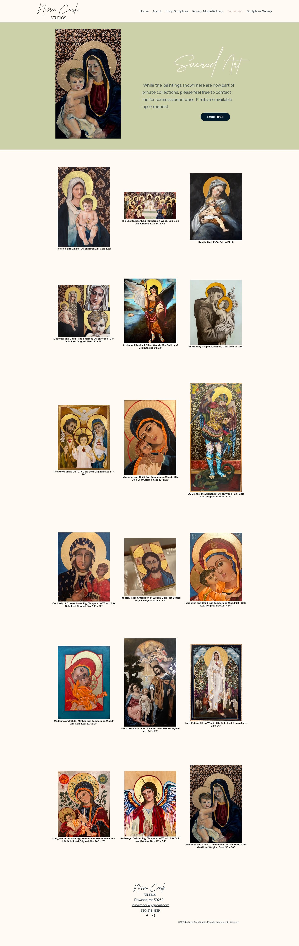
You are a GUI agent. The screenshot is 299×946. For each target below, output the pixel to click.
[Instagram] (153, 915)
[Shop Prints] (215, 117)
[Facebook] (147, 915)
